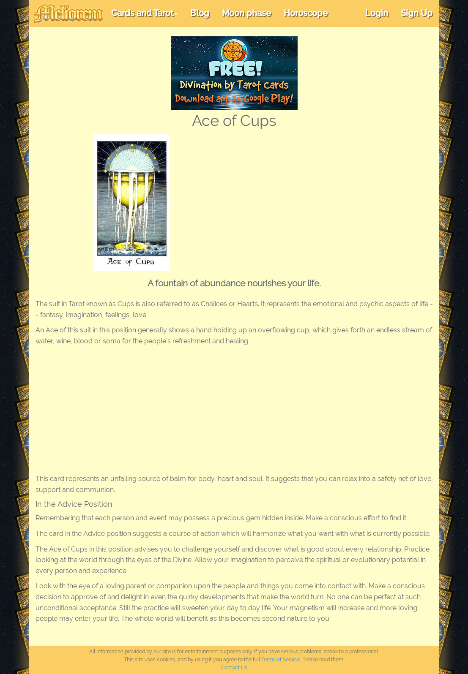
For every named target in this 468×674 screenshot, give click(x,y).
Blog (199, 13)
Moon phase (246, 13)
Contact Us (234, 668)
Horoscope (306, 13)
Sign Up (416, 13)
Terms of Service (280, 660)
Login (376, 13)
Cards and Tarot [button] (144, 13)
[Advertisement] (320, 197)
